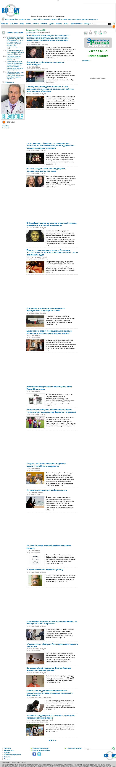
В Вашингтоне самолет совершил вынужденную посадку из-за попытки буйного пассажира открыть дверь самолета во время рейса (15, 66)
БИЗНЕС (36, 24)
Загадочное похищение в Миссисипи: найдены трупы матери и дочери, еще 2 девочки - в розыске (51, 411)
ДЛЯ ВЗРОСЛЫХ (76, 24)
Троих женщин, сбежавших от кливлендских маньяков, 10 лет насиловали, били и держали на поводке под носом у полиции (50, 145)
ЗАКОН (28, 24)
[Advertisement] (99, 17)
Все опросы (5, 128)
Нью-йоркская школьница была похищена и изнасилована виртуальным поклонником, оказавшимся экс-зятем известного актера (48, 37)
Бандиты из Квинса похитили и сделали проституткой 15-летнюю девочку (46, 465)
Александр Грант (36, 337)
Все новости (9, 82)
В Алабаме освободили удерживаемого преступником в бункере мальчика (46, 309)
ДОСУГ (52, 24)
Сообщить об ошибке (74, 748)
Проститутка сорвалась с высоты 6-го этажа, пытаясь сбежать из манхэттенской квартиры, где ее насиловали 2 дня (52, 252)
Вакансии (7, 757)
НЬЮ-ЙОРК (14, 24)
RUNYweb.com (30, 32)
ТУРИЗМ (59, 24)
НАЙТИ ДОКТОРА (98, 56)
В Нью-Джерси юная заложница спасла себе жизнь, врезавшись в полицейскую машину (52, 224)
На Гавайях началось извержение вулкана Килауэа (14, 57)
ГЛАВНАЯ (4, 24)
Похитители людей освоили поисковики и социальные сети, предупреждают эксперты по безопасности (50, 693)
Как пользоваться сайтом (41, 750)
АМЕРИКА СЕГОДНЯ (14, 32)
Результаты (5, 126)
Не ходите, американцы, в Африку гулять (47, 490)
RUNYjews (87, 24)
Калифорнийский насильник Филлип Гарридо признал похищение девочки (49, 669)
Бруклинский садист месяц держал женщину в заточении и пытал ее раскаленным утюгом (49, 332)
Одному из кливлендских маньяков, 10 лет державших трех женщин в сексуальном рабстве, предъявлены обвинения (50, 89)
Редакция (7, 752)
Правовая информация (40, 748)
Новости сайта (9, 750)
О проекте (7, 748)
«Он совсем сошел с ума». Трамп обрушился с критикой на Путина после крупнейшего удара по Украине (15, 75)
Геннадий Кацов (35, 494)
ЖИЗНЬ (66, 24)
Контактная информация (12, 755)
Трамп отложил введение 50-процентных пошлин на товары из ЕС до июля (15, 52)
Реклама (7, 759)
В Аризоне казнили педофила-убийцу (45, 570)
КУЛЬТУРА (44, 24)
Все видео (86, 60)
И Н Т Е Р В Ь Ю (98, 51)
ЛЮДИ (22, 24)
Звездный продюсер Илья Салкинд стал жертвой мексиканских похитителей (50, 716)
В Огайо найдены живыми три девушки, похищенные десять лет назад (46, 170)
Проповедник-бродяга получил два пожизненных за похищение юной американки (52, 622)
